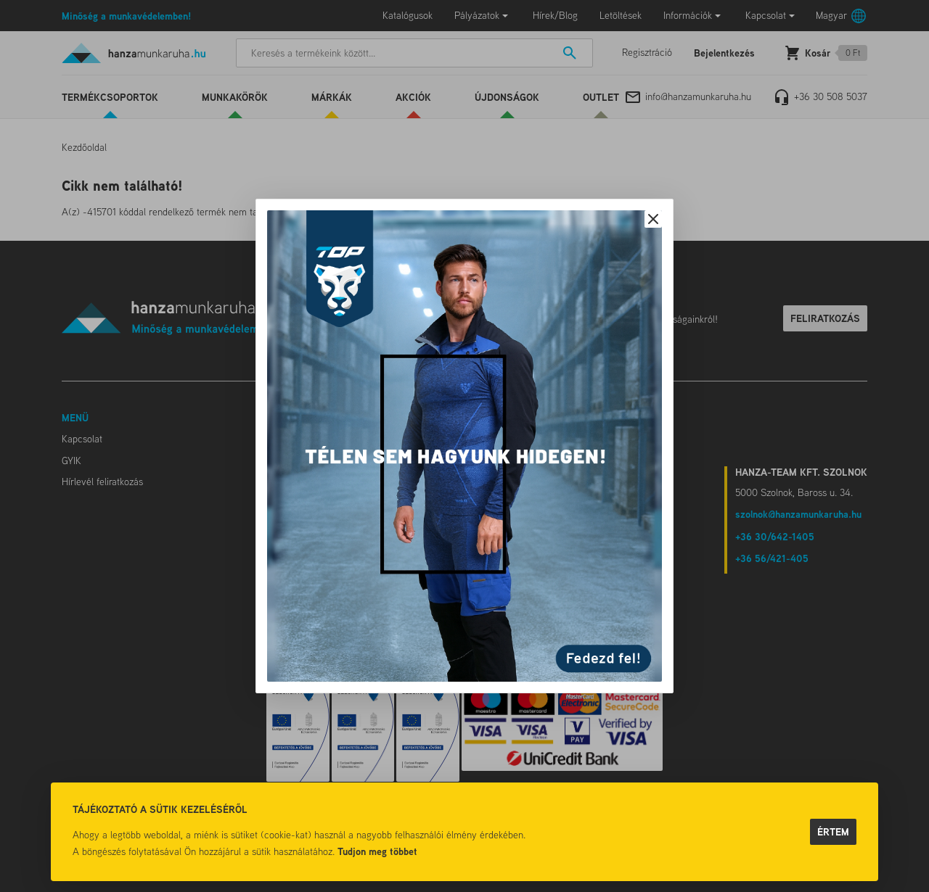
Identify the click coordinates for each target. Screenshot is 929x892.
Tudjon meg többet (377, 851)
